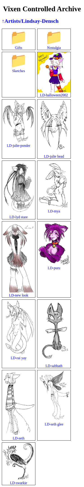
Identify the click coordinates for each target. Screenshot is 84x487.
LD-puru (54, 266)
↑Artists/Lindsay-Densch (30, 21)
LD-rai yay (18, 356)
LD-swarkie (18, 481)
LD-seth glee (54, 422)
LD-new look (18, 293)
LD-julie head (54, 154)
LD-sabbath (54, 364)
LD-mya (54, 209)
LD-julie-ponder (18, 143)
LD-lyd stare (18, 215)
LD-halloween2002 (54, 93)
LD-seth (18, 436)
